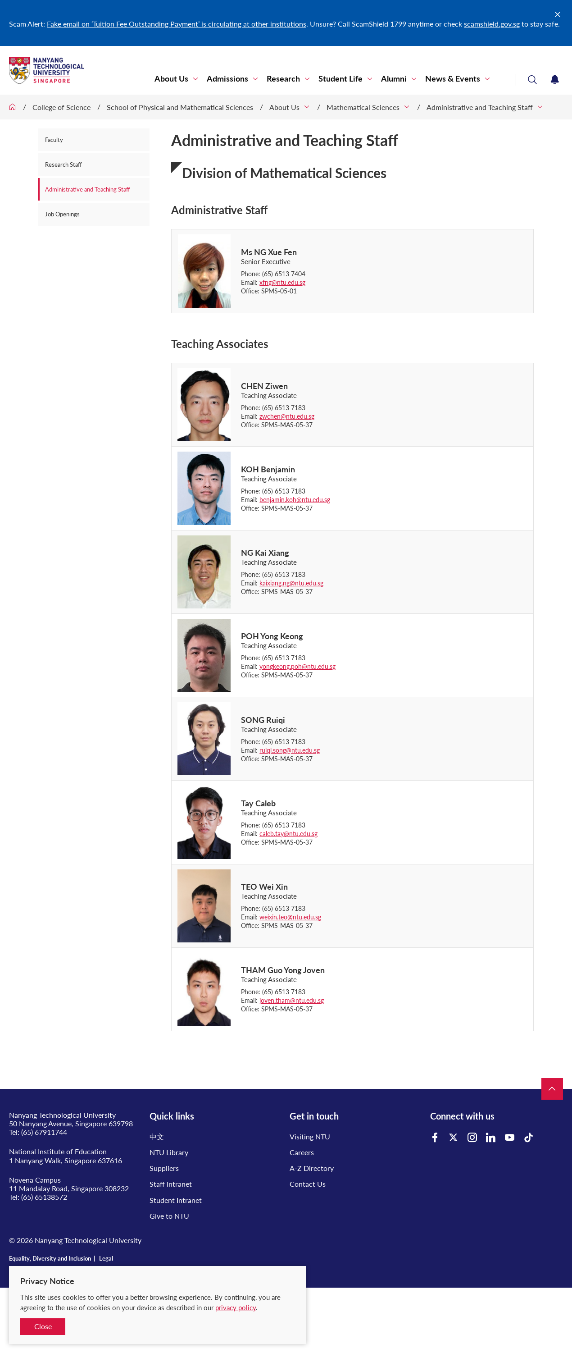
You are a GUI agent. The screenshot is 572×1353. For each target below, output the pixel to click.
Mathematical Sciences (363, 107)
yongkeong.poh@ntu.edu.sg (297, 666)
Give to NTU (169, 1215)
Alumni (394, 78)
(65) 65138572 (44, 1197)
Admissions (227, 78)
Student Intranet (176, 1200)
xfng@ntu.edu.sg (282, 282)
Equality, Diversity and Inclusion (50, 1258)
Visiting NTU (310, 1136)
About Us (171, 78)
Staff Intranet (171, 1183)
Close (43, 1326)
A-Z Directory (312, 1168)
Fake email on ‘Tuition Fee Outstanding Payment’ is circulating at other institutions (176, 23)
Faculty (54, 139)
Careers (302, 1152)
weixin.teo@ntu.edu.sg (290, 917)
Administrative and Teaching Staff (480, 107)
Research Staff (63, 164)
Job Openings (62, 214)
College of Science (61, 107)
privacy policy (235, 1307)
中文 (157, 1136)
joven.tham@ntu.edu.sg (291, 1000)
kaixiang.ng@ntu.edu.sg (291, 583)
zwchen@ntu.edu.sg (286, 416)
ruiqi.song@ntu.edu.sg (289, 750)
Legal (106, 1258)
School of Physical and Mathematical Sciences (180, 107)
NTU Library (169, 1152)
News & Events (452, 78)
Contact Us (308, 1183)
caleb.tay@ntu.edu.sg (288, 833)
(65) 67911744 (44, 1132)
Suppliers (164, 1168)
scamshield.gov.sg (492, 23)
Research (283, 78)
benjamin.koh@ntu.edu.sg (294, 499)
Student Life (340, 78)
